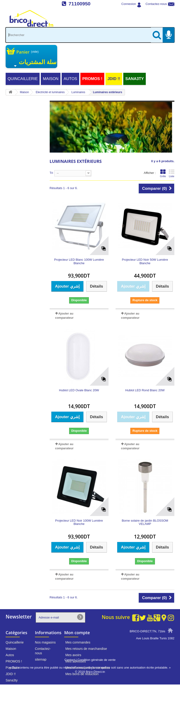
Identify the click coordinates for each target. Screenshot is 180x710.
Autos (70, 79)
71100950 (79, 3)
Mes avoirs (73, 655)
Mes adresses (75, 661)
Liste (171, 173)
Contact (69, 685)
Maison (51, 79)
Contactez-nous (156, 4)
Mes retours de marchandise (86, 649)
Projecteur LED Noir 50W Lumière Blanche (145, 261)
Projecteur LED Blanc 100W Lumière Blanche (79, 261)
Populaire (12, 668)
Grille (163, 173)
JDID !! (113, 79)
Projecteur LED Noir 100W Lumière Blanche (79, 522)
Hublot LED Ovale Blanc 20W (79, 390)
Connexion (128, 4)
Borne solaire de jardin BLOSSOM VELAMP (145, 522)
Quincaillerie (23, 79)
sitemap (40, 659)
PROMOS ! (92, 79)
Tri (51, 173)
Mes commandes (77, 642)
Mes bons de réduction (82, 674)
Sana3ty (134, 79)
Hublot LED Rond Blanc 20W (145, 390)
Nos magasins (45, 642)
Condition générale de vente (96, 685)
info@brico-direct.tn (151, 663)
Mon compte (77, 632)
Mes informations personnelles (87, 668)
